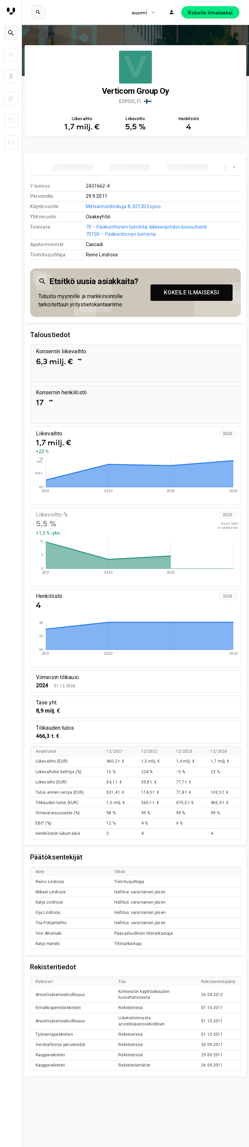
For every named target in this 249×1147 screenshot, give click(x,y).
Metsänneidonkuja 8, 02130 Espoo (123, 206)
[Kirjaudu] (172, 12)
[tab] (72, 167)
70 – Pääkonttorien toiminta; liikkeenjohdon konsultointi (146, 227)
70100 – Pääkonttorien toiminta (121, 234)
